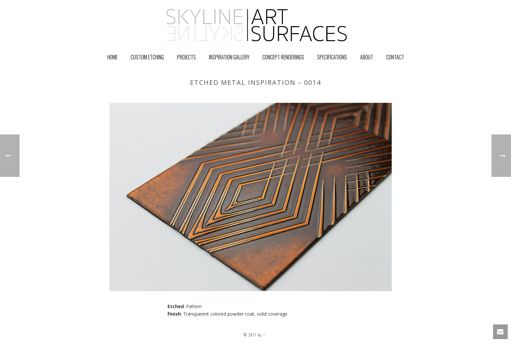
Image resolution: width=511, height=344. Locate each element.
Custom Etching (147, 57)
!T (265, 334)
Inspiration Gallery (229, 57)
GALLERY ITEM (342, 96)
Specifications (332, 57)
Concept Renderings (283, 57)
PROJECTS (186, 57)
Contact (395, 57)
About (366, 57)
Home (112, 57)
